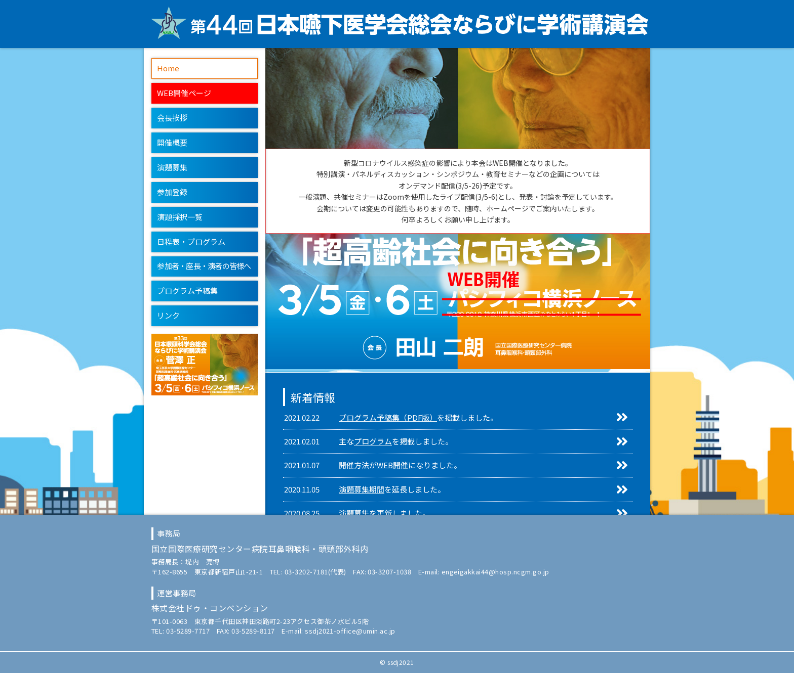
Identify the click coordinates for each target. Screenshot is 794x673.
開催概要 (172, 142)
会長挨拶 (172, 117)
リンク (168, 315)
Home (168, 68)
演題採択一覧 (180, 216)
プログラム (373, 441)
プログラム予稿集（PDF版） (388, 417)
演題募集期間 (361, 489)
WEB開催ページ (184, 92)
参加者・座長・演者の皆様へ (204, 265)
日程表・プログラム (191, 241)
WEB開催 (392, 465)
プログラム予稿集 (187, 290)
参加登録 (172, 192)
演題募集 (172, 167)
